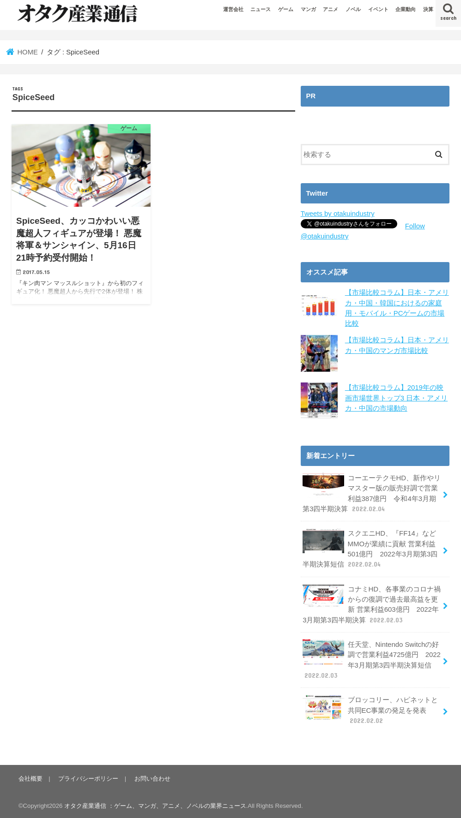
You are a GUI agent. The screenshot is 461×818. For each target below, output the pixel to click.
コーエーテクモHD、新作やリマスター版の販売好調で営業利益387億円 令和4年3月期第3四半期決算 (372, 492)
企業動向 (405, 9)
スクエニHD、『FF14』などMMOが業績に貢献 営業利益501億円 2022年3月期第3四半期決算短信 (370, 548)
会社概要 (30, 776)
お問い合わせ (152, 776)
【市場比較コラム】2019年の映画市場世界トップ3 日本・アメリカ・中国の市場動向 (396, 398)
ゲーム (285, 9)
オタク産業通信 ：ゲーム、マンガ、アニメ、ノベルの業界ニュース (155, 803)
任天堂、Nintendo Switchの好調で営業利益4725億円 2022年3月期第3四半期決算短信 (371, 658)
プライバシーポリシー (88, 776)
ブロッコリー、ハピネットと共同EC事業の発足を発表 (370, 708)
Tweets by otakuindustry (337, 213)
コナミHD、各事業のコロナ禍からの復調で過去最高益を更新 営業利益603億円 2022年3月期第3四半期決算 (372, 603)
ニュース (260, 9)
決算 (428, 9)
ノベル (353, 9)
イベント (378, 9)
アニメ (330, 9)
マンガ (308, 9)
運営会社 (233, 9)
